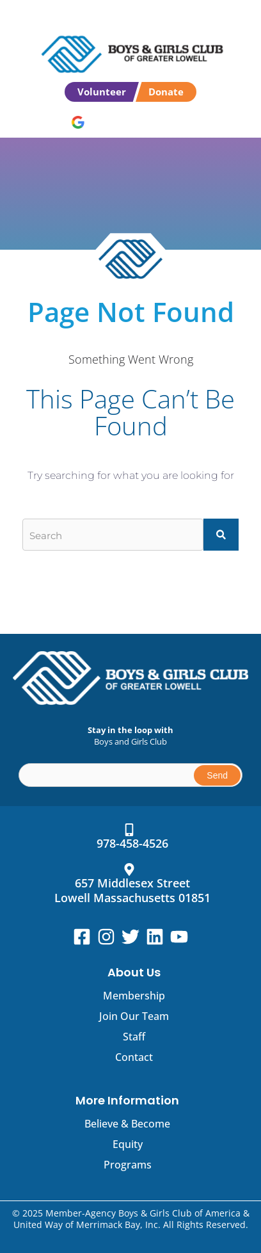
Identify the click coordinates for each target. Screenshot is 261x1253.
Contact (134, 1057)
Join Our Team (134, 1016)
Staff (134, 1037)
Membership (134, 996)
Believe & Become (127, 1124)
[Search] (221, 535)
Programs (128, 1165)
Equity (128, 1144)
